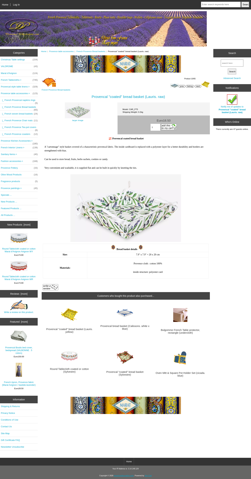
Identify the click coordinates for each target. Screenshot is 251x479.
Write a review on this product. (19, 306)
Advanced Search (232, 78)
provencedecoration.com (124, 476)
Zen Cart (148, 476)
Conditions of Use (9, 419)
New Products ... (9, 201)
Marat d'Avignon (19, 73)
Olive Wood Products (19, 174)
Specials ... (6, 195)
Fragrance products (19, 181)
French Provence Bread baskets (90, 51)
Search (232, 53)
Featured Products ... (11, 208)
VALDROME (19, 66)
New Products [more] (18, 224)
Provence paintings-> (19, 188)
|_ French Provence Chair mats (19, 120)
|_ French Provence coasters (19, 134)
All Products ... (8, 215)
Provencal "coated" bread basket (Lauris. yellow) (69, 330)
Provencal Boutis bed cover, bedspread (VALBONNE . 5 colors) (18, 342)
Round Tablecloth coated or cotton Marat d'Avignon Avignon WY (18, 243)
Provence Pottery (19, 168)
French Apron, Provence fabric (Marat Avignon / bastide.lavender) (19, 374)
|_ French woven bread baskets (19, 113)
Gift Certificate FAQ (10, 440)
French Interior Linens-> (19, 147)
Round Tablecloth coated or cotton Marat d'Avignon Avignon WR (18, 271)
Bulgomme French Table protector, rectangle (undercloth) (180, 331)
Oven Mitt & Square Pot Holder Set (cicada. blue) (180, 374)
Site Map (5, 433)
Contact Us (6, 426)
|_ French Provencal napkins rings (19, 101)
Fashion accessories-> (19, 161)
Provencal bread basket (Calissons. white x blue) (125, 327)
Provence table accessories (61, 51)
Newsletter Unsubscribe (12, 447)
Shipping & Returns (10, 406)
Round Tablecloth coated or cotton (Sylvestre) (69, 370)
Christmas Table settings (19, 59)
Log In (16, 4)
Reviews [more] (18, 293)
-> (19, 93)
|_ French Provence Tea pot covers (19, 128)
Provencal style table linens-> (19, 86)
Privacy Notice (8, 413)
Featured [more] (19, 321)
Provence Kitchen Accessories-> (19, 141)
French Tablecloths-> (19, 80)
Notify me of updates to (232, 104)
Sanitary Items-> (19, 154)
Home (5, 4)
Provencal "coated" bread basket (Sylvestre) (124, 373)
